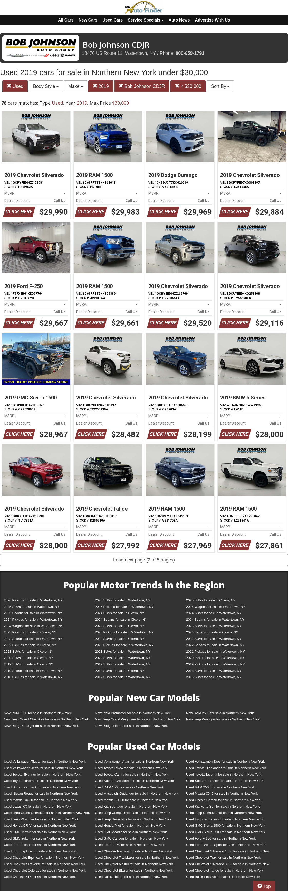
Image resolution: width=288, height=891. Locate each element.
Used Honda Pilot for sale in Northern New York (130, 826)
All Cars (65, 20)
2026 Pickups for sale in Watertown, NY (33, 600)
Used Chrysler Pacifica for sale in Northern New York (134, 851)
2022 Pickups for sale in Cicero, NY (30, 645)
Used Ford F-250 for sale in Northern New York (130, 845)
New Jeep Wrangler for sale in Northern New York (223, 719)
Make (75, 86)
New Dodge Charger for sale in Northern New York (41, 726)
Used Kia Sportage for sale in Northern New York (131, 806)
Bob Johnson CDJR (142, 86)
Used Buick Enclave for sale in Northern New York (223, 877)
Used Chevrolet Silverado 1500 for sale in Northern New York (227, 852)
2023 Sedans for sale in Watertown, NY (33, 639)
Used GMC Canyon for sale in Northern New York (131, 838)
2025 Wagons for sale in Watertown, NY (215, 607)
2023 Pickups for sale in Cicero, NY (30, 632)
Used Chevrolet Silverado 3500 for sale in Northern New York (227, 865)
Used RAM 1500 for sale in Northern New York (129, 787)
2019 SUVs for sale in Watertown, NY (122, 664)
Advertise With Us (212, 20)
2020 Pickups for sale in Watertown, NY (215, 658)
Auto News (179, 20)
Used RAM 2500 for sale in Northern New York (220, 787)
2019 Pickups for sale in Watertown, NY (215, 664)
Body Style (46, 86)
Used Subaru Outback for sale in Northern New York (42, 787)
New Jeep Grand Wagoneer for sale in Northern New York (137, 719)
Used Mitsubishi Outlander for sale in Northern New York (136, 793)
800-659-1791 (190, 53)
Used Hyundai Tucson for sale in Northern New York (224, 819)
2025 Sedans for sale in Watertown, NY (33, 613)
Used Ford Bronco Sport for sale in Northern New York (226, 845)
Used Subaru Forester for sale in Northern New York (224, 781)
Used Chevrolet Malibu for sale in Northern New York (134, 864)
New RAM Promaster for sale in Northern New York (133, 713)
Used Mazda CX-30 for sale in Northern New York (40, 800)
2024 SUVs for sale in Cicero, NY (119, 613)
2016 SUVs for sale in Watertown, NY (214, 677)
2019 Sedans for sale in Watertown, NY (33, 671)
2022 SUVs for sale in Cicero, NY (119, 639)
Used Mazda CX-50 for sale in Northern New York (131, 800)
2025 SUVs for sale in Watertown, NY (31, 607)
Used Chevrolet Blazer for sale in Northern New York (134, 870)
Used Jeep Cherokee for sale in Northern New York (224, 813)
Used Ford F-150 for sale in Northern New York (221, 838)
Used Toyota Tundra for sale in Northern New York (41, 781)
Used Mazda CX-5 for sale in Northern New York (222, 793)
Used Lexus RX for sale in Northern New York (37, 806)
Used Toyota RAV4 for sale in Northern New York (131, 768)
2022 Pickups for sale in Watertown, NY (124, 645)
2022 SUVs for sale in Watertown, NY (214, 639)
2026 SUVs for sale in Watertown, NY (122, 600)
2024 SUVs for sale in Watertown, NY (214, 613)
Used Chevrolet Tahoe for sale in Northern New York (224, 870)
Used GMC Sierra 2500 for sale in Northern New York (225, 832)
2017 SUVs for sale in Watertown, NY (122, 677)
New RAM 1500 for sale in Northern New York (38, 713)
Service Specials (146, 20)
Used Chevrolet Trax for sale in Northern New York (223, 858)
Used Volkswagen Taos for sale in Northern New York (225, 761)
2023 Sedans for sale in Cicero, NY (212, 632)
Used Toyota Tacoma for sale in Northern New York (224, 774)
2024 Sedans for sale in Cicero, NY (121, 619)
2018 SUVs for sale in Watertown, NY (214, 671)
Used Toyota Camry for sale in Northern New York (132, 774)
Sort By (220, 86)
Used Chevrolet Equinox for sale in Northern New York (44, 858)
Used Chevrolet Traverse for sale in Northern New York (44, 864)
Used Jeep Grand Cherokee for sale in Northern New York (47, 813)
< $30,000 (188, 86)
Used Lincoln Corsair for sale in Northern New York (223, 800)
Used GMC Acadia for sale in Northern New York (131, 832)
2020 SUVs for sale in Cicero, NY (28, 658)
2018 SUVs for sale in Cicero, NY (119, 671)
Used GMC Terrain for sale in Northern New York (40, 832)
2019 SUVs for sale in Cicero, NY (28, 664)
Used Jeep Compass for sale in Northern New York (132, 813)
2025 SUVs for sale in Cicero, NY (210, 600)
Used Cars (112, 20)
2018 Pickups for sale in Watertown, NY (33, 677)
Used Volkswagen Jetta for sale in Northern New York (43, 768)
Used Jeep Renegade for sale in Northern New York (133, 819)
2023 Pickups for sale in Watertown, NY (124, 632)
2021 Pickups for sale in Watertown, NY (215, 651)
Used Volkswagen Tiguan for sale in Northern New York (45, 761)
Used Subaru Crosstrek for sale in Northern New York (134, 781)
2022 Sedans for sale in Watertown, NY (215, 645)
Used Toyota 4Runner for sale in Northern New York (42, 774)
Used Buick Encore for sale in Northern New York (131, 877)
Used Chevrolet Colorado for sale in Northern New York (45, 870)
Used (15, 86)
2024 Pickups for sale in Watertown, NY (33, 619)
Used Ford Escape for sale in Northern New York (40, 845)
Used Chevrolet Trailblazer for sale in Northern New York (137, 858)
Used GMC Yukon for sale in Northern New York (39, 838)
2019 (101, 86)
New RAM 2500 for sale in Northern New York (220, 713)
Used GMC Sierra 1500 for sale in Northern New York (225, 826)
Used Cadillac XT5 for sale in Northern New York (40, 877)
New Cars (88, 20)
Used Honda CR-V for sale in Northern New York (40, 826)
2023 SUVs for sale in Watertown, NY (214, 626)
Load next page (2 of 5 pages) (144, 560)
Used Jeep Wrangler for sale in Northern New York (41, 819)
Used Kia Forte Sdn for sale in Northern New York (223, 806)
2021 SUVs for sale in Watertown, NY (122, 651)
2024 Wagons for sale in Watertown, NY (33, 626)
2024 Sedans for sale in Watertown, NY (215, 619)
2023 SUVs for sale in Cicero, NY (119, 626)
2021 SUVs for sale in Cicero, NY (28, 651)
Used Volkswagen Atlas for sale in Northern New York (134, 761)
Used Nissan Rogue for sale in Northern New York (41, 793)
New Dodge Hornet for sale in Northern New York (131, 726)
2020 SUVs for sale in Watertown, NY (122, 658)
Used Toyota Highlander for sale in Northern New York (226, 768)
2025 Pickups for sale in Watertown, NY (124, 607)
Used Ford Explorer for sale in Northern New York (40, 851)
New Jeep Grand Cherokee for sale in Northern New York (46, 719)
